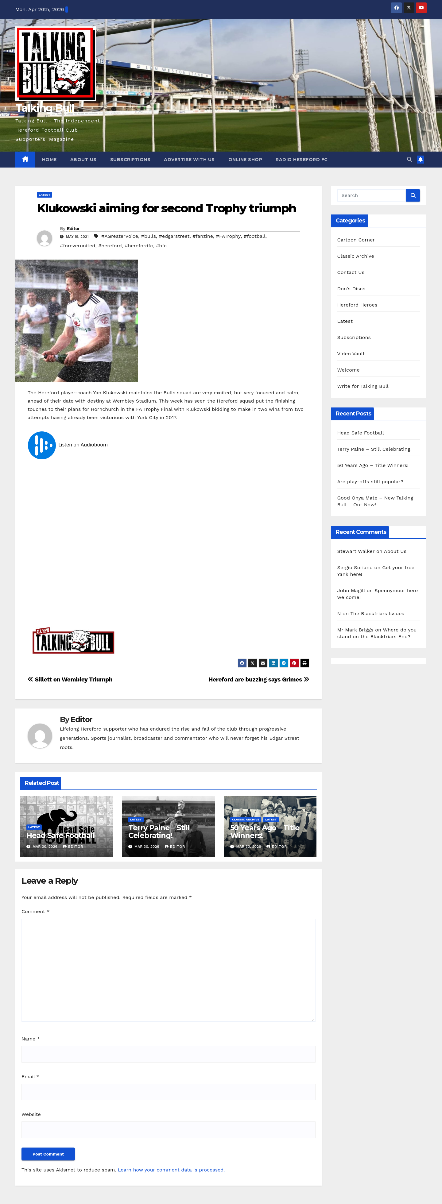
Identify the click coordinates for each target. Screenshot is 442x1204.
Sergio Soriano (355, 567)
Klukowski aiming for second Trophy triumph (166, 208)
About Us (83, 159)
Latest (44, 194)
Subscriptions (130, 159)
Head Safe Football (60, 835)
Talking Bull (44, 108)
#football (255, 236)
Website (31, 1114)
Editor (73, 228)
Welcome (348, 370)
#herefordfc (139, 246)
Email (30, 1076)
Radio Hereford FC (302, 159)
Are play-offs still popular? (370, 481)
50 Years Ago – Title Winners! (265, 831)
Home (49, 159)
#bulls (148, 236)
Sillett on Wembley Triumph (70, 679)
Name (30, 1039)
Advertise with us (189, 159)
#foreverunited (77, 246)
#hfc (161, 246)
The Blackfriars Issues (377, 613)
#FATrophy (228, 236)
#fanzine (202, 236)
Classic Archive (245, 819)
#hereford (110, 246)
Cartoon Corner (356, 240)
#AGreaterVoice (119, 236)
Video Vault (351, 354)
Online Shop (245, 159)
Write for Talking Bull (363, 386)
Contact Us (351, 272)
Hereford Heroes (357, 305)
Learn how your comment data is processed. (171, 1170)
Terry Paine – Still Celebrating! (159, 831)
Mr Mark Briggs (355, 630)
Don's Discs (351, 288)
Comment (35, 911)
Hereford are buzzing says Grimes (258, 679)
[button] (409, 159)
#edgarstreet (174, 236)
